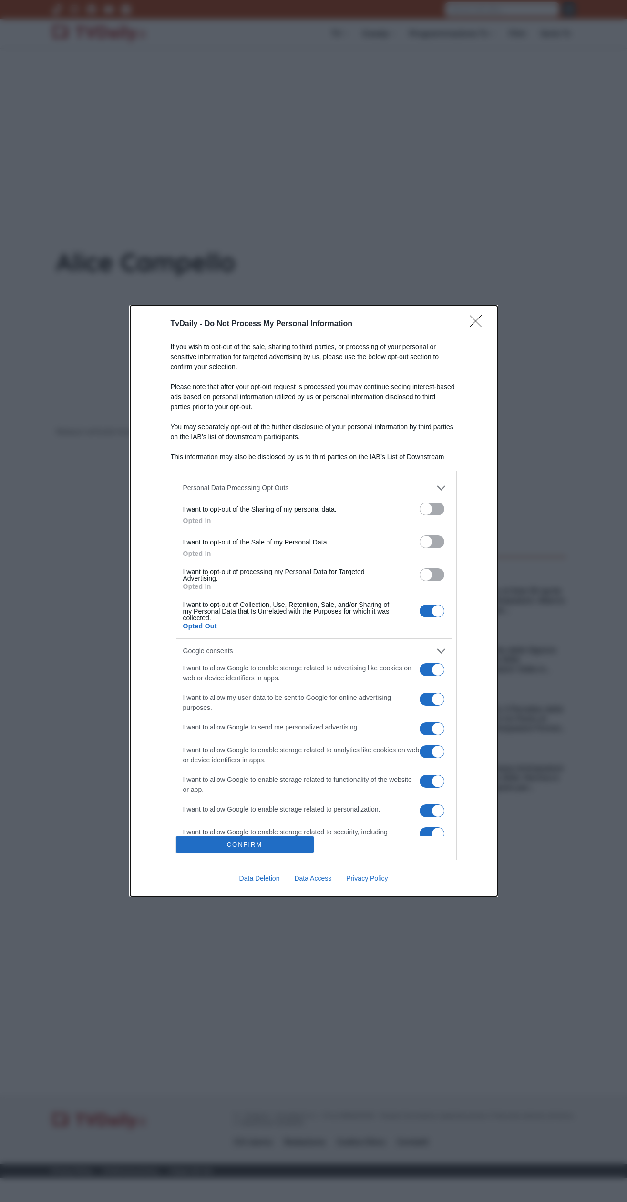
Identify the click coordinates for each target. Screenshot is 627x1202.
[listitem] (313, 488)
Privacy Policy (367, 878)
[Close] (479, 324)
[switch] (432, 509)
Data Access (312, 878)
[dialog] (313, 601)
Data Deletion (259, 878)
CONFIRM (245, 844)
